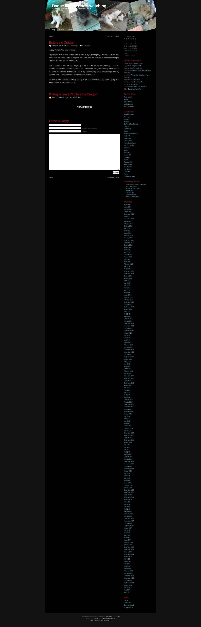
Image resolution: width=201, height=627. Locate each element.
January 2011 (128, 430)
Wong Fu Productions (132, 197)
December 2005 (129, 575)
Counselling (127, 129)
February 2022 (128, 235)
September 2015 (129, 307)
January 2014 (128, 347)
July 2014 (127, 335)
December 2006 (129, 547)
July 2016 (127, 285)
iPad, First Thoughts (137, 82)
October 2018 (128, 276)
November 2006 (129, 549)
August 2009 (128, 471)
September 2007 (129, 526)
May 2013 (127, 364)
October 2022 (128, 226)
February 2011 (128, 428)
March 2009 (127, 483)
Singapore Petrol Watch (133, 188)
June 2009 (127, 476)
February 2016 (128, 297)
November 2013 (129, 352)
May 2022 (127, 228)
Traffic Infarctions (131, 194)
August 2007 (128, 528)
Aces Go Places (129, 114)
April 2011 (127, 423)
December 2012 (129, 376)
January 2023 (128, 223)
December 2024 (129, 214)
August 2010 (128, 442)
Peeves (126, 159)
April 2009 (127, 480)
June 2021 (127, 250)
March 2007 (127, 540)
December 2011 (129, 404)
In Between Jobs (112, 36)
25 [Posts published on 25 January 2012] (128, 51)
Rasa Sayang (128, 164)
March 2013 (127, 369)
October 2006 (128, 552)
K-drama (126, 148)
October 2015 (128, 304)
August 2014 (128, 333)
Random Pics (128, 162)
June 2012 (127, 390)
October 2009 (128, 466)
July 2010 (127, 445)
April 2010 (127, 452)
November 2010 (129, 435)
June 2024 (127, 216)
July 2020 (127, 259)
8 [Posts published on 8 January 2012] (135, 43)
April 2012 (127, 395)
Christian (126, 126)
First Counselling (129, 106)
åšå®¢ (126, 75)
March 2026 (127, 207)
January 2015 (128, 321)
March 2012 (127, 397)
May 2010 (127, 449)
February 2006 (128, 571)
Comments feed (129, 605)
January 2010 (128, 459)
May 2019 (127, 266)
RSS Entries (94, 620)
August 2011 (128, 414)
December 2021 (129, 240)
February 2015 (128, 319)
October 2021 (128, 245)
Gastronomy (127, 138)
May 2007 (127, 535)
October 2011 (128, 409)
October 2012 (128, 380)
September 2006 (129, 554)
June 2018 (127, 281)
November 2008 (129, 492)
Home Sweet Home (130, 143)
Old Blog (126, 157)
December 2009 (129, 461)
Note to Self (127, 155)
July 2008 (127, 502)
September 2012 (129, 383)
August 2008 (128, 499)
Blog (53, 30)
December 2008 (129, 490)
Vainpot (126, 174)
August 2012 (128, 385)
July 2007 (127, 530)
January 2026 (128, 209)
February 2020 (128, 264)
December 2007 (129, 518)
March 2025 (127, 212)
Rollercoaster (128, 97)
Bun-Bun (126, 119)
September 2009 (129, 468)
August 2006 (128, 556)
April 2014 (127, 340)
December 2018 (129, 271)
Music (125, 150)
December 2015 (129, 302)
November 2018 (129, 273)
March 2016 (127, 295)
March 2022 (127, 233)
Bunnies (61, 30)
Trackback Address (75, 97)
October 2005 (128, 580)
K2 (119, 616)
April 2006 (127, 566)
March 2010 (127, 454)
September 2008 (129, 497)
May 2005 (127, 592)
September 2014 (129, 330)
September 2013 (129, 357)
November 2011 (129, 407)
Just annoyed (128, 102)
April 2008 (127, 509)
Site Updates (128, 167)
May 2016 (127, 290)
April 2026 (127, 204)
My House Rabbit (131, 186)
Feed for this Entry (58, 97)
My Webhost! (130, 190)
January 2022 (128, 238)
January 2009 (128, 487)
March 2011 (127, 426)
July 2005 (127, 587)
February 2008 (128, 514)
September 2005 (129, 583)
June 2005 (127, 590)
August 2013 (128, 359)
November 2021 (129, 242)
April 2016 (127, 292)
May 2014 (127, 338)
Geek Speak (127, 140)
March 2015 (127, 316)
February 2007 (128, 542)
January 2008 (128, 516)
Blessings (127, 117)
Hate (51, 36)
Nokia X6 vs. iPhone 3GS (139, 86)
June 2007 (127, 533)
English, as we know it (130, 133)
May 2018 (127, 283)
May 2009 (127, 478)
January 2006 (128, 573)
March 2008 (127, 511)
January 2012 (128, 402)
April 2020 (127, 261)
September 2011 (129, 411)
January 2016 (128, 300)
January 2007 (128, 545)
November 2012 (129, 378)
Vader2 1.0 (98, 618)
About (71, 30)
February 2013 (128, 371)
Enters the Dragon (61, 42)
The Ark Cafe (130, 192)
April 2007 (127, 537)
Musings (74, 45)
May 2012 (127, 392)
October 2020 (128, 254)
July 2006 (127, 559)
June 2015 (127, 311)
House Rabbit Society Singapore (136, 184)
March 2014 (127, 342)
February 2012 (128, 399)
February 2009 (128, 485)
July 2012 (127, 388)
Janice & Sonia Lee (136, 68)
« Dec (127, 55)
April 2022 (127, 231)
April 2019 (127, 269)
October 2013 (128, 354)
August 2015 (128, 309)
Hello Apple (136, 79)
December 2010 (129, 433)
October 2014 (128, 328)
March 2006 (127, 568)
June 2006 (127, 561)
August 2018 (128, 278)
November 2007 (129, 521)
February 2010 (128, 457)
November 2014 (129, 326)
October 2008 (128, 495)
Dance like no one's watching (79, 5)
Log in (126, 600)
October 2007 (128, 523)
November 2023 (129, 219)
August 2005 (128, 585)
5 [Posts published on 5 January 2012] (130, 43)
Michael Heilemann (109, 618)
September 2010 (129, 440)
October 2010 (128, 438)
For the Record (128, 136)
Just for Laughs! (129, 145)
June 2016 (127, 288)
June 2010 (127, 447)
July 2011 (127, 416)
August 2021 (128, 247)
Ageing (126, 99)
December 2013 (129, 350)
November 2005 (129, 578)
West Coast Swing (129, 176)
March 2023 (127, 221)
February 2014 (128, 345)
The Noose (127, 169)
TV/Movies (127, 171)
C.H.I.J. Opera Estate (136, 63)
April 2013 (127, 366)
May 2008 (127, 507)
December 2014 (129, 323)
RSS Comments (105, 620)
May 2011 (127, 421)
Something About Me (134, 89)
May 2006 (127, 564)
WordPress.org (128, 607)
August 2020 (128, 257)
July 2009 (127, 473)
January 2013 (128, 373)
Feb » (133, 55)
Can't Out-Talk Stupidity (131, 124)
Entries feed (127, 602)
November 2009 (129, 464)
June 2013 (127, 361)
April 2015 (127, 314)
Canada (126, 86)
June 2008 (127, 504)
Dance (126, 131)
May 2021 (127, 252)
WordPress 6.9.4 (111, 616)
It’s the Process (128, 104)
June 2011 (127, 418)
